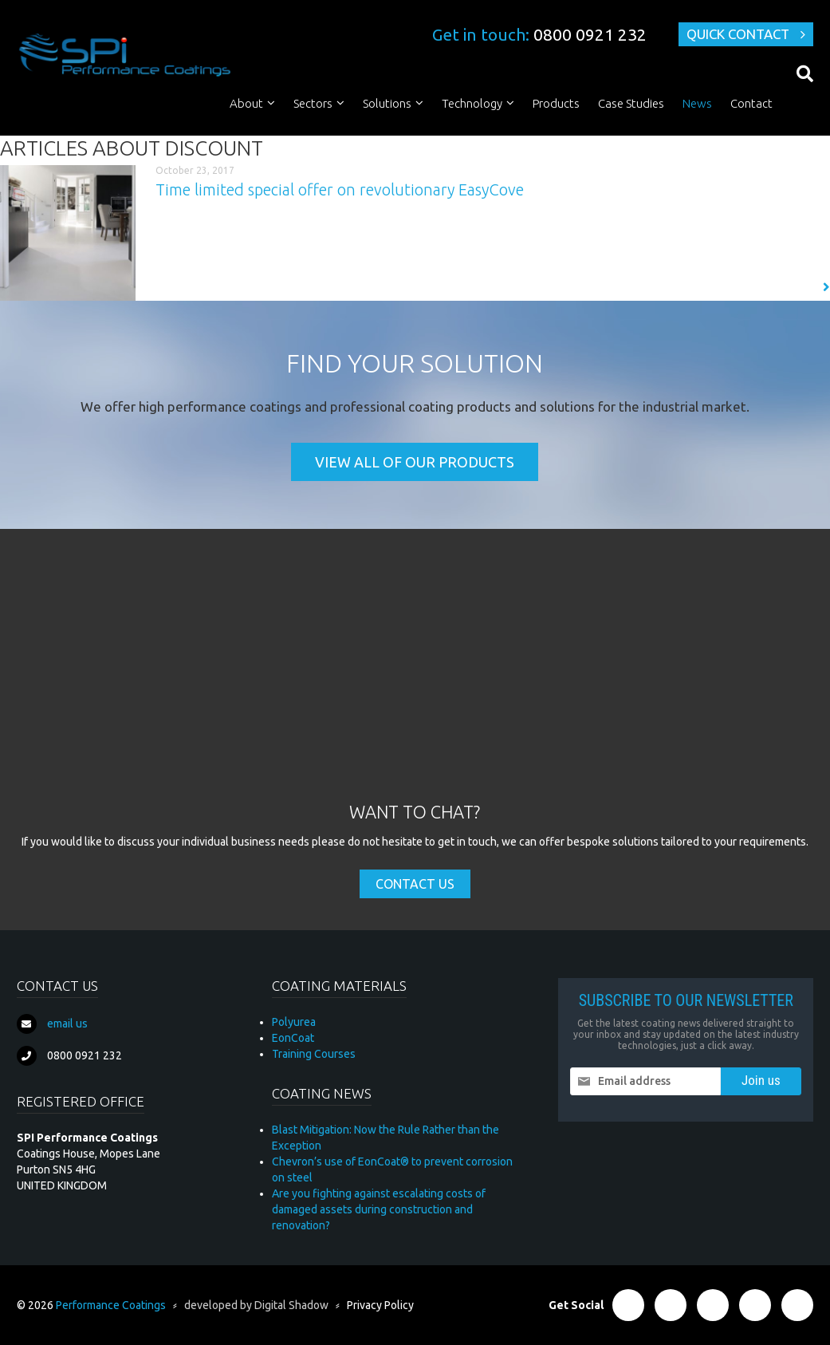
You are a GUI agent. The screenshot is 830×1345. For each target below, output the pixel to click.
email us (67, 1023)
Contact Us (415, 884)
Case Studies (631, 103)
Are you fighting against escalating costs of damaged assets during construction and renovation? (379, 1209)
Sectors (312, 103)
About (246, 103)
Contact (751, 103)
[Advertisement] (415, 680)
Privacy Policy (380, 1305)
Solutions (387, 103)
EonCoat (293, 1037)
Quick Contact (737, 33)
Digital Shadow (291, 1305)
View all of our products (414, 462)
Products (556, 103)
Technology (472, 103)
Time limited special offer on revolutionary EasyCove (339, 189)
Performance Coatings (110, 1305)
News (697, 103)
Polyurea (294, 1022)
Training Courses (314, 1053)
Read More (792, 287)
